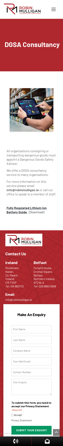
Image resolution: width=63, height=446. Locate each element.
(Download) (27, 210)
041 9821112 (17, 286)
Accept (18, 414)
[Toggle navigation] (53, 9)
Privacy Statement (21, 420)
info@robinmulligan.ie (18, 299)
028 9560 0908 (47, 286)
